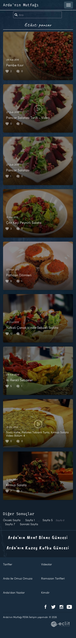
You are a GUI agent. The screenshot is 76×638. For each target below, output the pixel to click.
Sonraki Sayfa (29, 524)
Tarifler (7, 564)
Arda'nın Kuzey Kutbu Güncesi (38, 548)
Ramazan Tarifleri (53, 578)
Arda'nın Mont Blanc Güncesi (38, 537)
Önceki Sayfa (11, 520)
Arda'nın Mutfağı (21, 5)
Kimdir (45, 592)
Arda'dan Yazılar (14, 592)
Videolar (46, 564)
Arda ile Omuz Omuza (17, 578)
